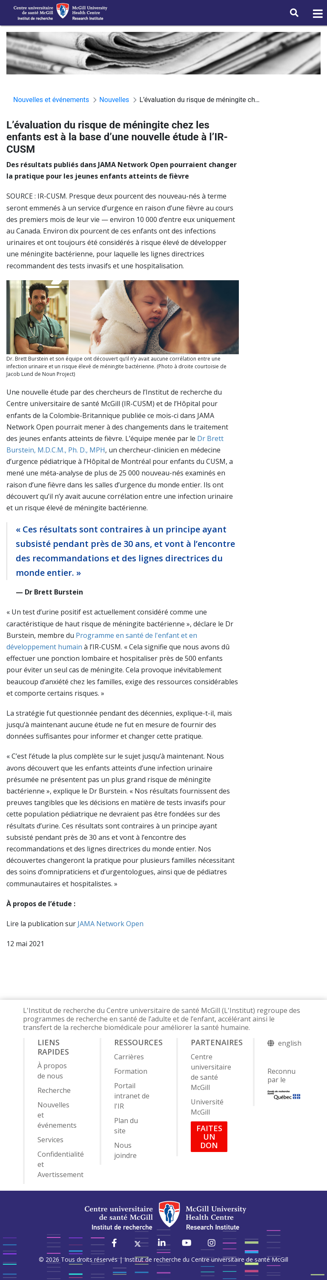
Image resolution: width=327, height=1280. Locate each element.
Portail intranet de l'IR (131, 1096)
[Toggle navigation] (317, 14)
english (289, 1043)
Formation (130, 1071)
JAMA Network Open (110, 923)
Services (50, 1139)
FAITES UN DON (209, 1136)
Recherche (54, 1090)
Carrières (129, 1056)
